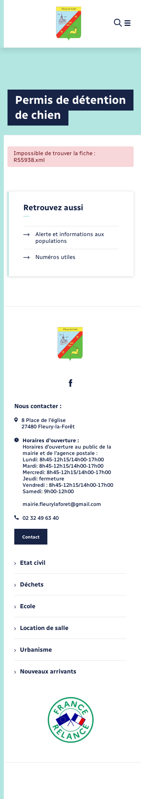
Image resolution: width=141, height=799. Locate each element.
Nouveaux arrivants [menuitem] (45, 671)
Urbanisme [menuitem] (33, 649)
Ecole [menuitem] (24, 606)
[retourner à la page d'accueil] (69, 23)
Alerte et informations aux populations (63, 237)
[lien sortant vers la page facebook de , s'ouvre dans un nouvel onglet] (70, 383)
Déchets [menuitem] (29, 584)
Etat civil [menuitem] (29, 562)
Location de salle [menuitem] (41, 627)
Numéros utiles (49, 257)
